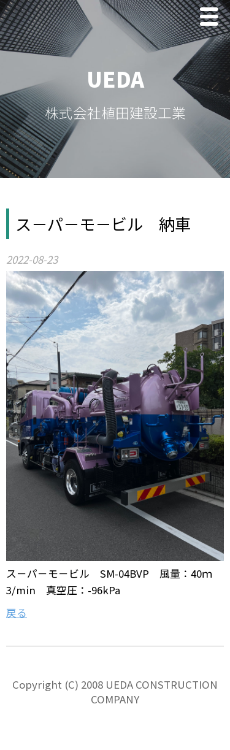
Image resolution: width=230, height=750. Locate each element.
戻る (16, 612)
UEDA (115, 79)
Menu (212, 18)
